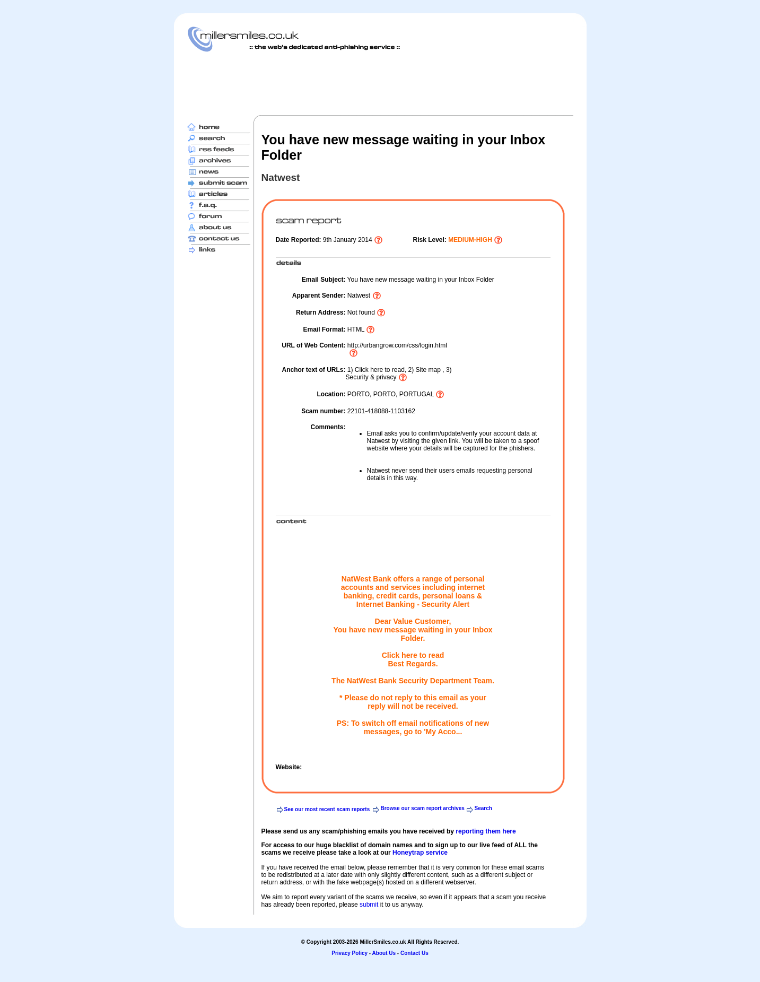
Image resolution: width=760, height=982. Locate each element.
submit (369, 904)
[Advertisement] (380, 83)
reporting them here (486, 831)
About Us (384, 953)
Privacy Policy (349, 953)
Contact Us (414, 953)
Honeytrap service (420, 852)
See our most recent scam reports (327, 809)
